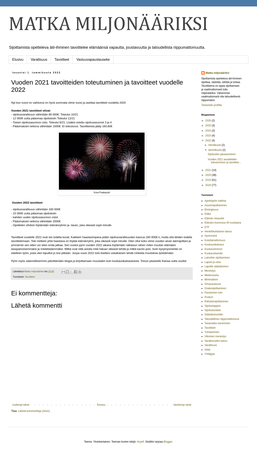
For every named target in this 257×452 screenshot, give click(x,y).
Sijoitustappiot (213, 305)
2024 (208, 130)
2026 (208, 120)
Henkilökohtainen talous (218, 231)
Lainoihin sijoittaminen (217, 257)
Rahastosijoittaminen (216, 301)
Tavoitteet (62, 59)
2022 (208, 140)
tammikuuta (215, 149)
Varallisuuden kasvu (216, 340)
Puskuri (209, 297)
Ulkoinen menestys (215, 336)
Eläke (208, 213)
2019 (208, 179)
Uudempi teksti (20, 404)
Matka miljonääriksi (217, 72)
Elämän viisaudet (214, 218)
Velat (207, 349)
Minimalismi (211, 279)
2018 (208, 185)
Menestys (210, 270)
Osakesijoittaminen (215, 288)
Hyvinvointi (211, 235)
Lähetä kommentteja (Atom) (34, 411)
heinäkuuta (215, 145)
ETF (207, 227)
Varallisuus (39, 59)
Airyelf (140, 441)
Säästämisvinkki (214, 314)
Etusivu (17, 59)
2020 (208, 175)
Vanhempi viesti (182, 404)
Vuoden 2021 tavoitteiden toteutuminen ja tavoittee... (224, 161)
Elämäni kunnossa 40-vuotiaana (223, 222)
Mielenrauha (212, 275)
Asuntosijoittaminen (216, 205)
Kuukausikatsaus (214, 244)
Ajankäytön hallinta (215, 200)
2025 (208, 125)
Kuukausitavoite (214, 253)
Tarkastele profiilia (211, 105)
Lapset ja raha (213, 262)
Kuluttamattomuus (215, 240)
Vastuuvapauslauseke (93, 59)
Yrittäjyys (210, 353)
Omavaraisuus (213, 284)
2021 (208, 170)
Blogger (168, 441)
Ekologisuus (211, 209)
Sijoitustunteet (213, 310)
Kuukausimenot (213, 249)
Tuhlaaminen (212, 332)
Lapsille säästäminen (217, 266)
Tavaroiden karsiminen (217, 323)
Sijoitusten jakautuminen (222, 154)
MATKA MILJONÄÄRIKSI (108, 24)
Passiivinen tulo (213, 292)
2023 (208, 135)
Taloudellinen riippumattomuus (222, 318)
